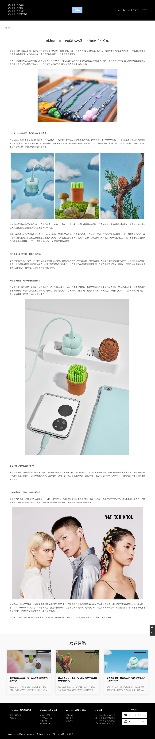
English (135, 10)
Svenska (144, 10)
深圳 (53, 734)
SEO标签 (61, 734)
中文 (128, 10)
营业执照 (70, 734)
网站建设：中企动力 (44, 734)
